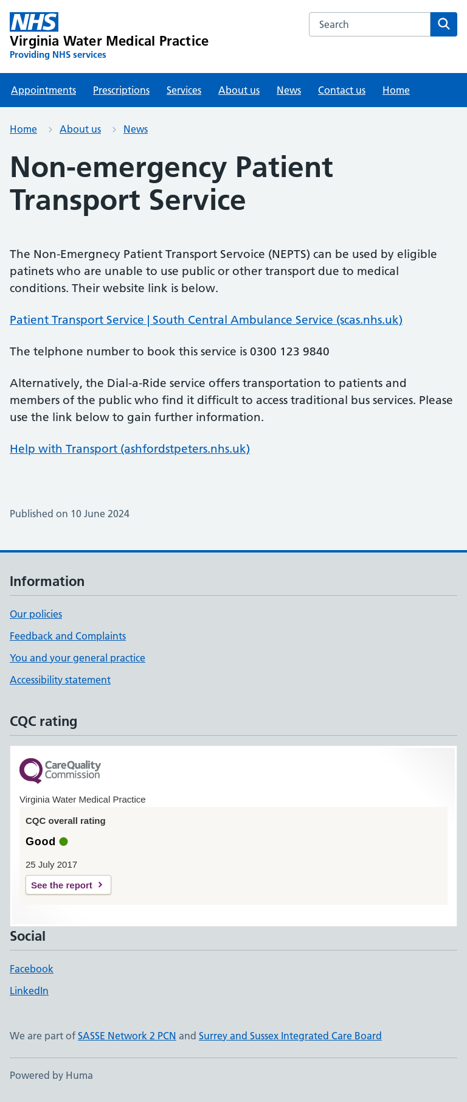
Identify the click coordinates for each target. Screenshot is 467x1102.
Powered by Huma (51, 1075)
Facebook (32, 969)
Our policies (36, 614)
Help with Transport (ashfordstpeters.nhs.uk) (130, 449)
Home (396, 90)
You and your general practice (77, 658)
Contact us (341, 90)
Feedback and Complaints (68, 636)
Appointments (43, 90)
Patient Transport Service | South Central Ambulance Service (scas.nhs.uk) (206, 320)
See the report (61, 885)
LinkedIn (29, 991)
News (289, 90)
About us (239, 90)
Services (184, 90)
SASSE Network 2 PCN (127, 1036)
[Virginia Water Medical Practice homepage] (109, 36)
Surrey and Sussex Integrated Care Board (290, 1036)
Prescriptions (121, 90)
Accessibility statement (60, 680)
